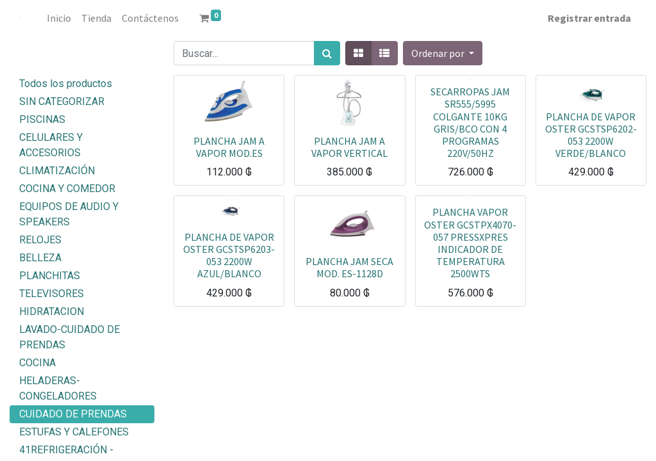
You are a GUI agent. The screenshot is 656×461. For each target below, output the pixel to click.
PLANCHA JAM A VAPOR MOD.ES (229, 146)
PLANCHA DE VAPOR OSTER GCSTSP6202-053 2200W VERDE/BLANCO (591, 135)
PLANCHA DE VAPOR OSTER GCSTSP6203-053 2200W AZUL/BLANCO (229, 255)
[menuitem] (59, 18)
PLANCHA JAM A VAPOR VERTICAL (349, 146)
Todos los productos (65, 83)
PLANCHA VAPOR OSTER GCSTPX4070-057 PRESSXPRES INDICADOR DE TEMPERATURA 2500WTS (470, 243)
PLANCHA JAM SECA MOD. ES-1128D (349, 267)
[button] (442, 53)
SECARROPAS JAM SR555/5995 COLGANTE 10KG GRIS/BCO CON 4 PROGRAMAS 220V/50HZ (470, 122)
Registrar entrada (589, 18)
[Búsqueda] (327, 53)
